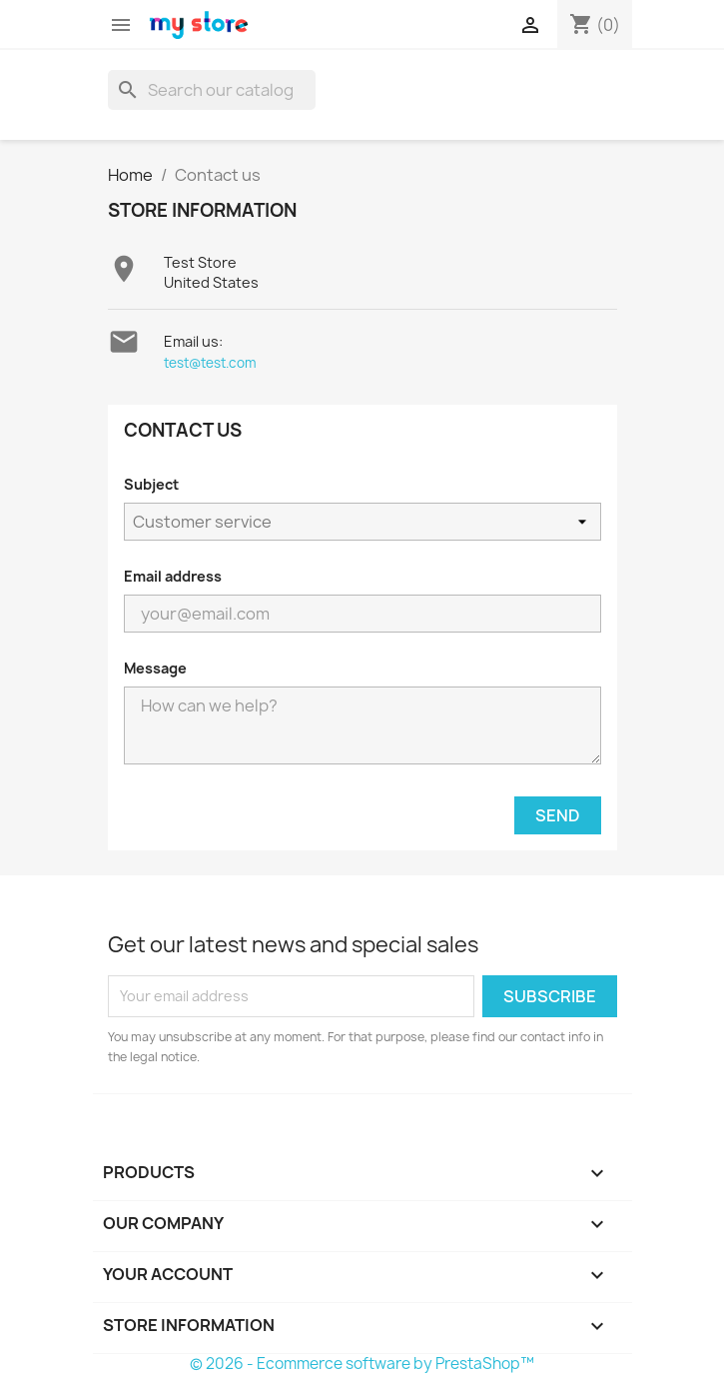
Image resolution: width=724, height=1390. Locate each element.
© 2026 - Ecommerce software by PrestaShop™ (362, 1363)
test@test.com (210, 363)
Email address (173, 576)
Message (155, 668)
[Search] (212, 90)
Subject (151, 484)
